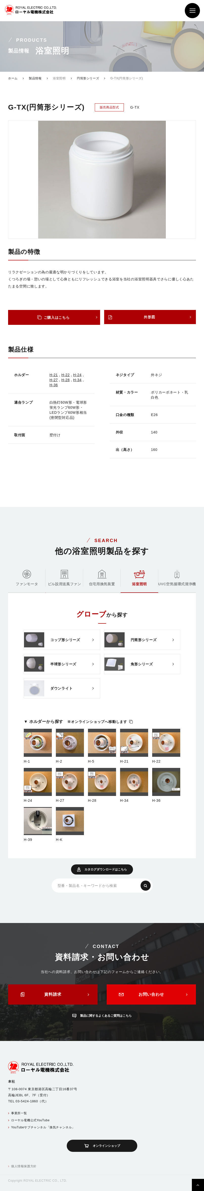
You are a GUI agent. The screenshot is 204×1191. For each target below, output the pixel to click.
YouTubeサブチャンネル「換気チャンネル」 (43, 1127)
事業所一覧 (19, 1113)
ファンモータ (27, 578)
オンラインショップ (106, 1146)
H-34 (77, 380)
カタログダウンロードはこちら (105, 869)
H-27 (54, 380)
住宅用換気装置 (102, 578)
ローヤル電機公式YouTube (30, 1120)
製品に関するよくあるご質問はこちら (106, 1015)
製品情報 (35, 78)
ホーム (13, 78)
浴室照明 (139, 578)
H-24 (77, 375)
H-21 (54, 375)
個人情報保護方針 (24, 1166)
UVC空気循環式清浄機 (177, 578)
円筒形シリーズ (88, 78)
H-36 (54, 385)
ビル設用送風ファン (64, 578)
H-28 (65, 380)
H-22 (65, 375)
